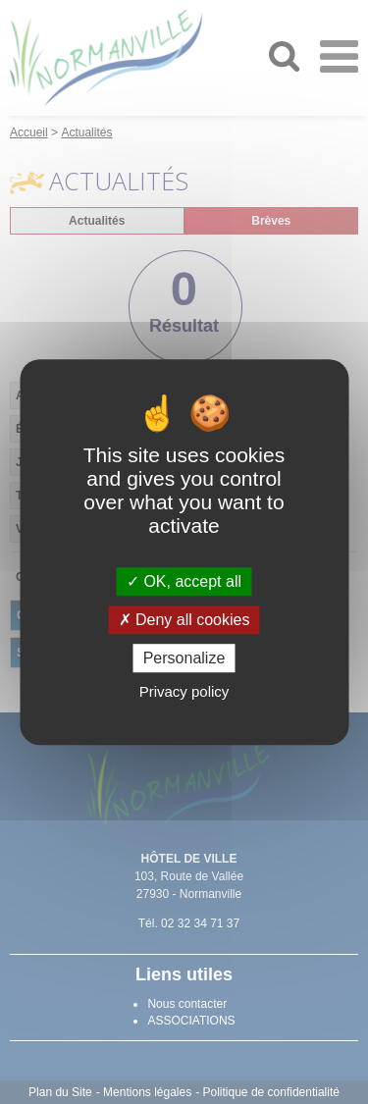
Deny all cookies (184, 619)
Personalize (184, 658)
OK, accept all (184, 581)
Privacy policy (184, 691)
